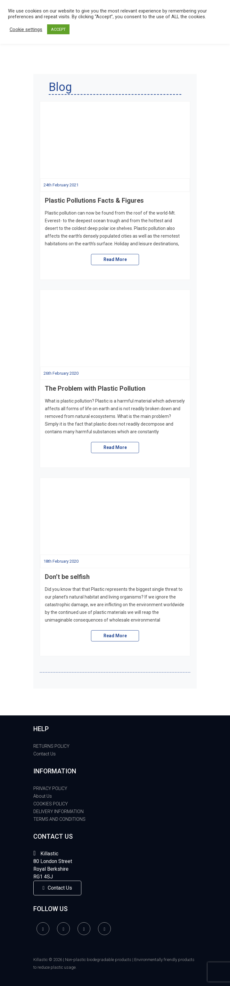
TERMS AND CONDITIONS (59, 819)
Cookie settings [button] (26, 29)
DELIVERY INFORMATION (58, 811)
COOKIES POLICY (50, 803)
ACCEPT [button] (58, 29)
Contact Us (44, 753)
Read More (115, 259)
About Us (42, 796)
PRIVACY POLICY (50, 788)
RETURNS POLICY (51, 746)
